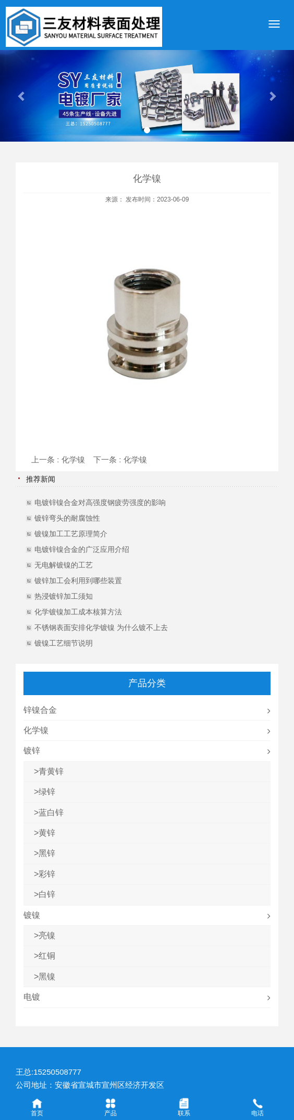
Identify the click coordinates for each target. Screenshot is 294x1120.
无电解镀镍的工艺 (63, 565)
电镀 (31, 996)
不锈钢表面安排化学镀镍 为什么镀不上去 (101, 627)
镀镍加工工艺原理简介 (70, 534)
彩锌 (47, 874)
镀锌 (31, 750)
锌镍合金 (40, 710)
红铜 (47, 955)
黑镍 (47, 976)
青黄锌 (51, 771)
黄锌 (47, 832)
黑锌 (47, 853)
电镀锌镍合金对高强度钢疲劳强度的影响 (100, 502)
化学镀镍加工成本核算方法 (78, 612)
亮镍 (47, 935)
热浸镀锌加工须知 (63, 596)
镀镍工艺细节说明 (63, 643)
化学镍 (73, 459)
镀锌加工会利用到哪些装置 (78, 580)
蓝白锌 (51, 812)
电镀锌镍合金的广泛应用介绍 (81, 549)
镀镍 (31, 915)
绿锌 (47, 791)
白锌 (47, 894)
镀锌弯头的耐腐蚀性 (67, 518)
